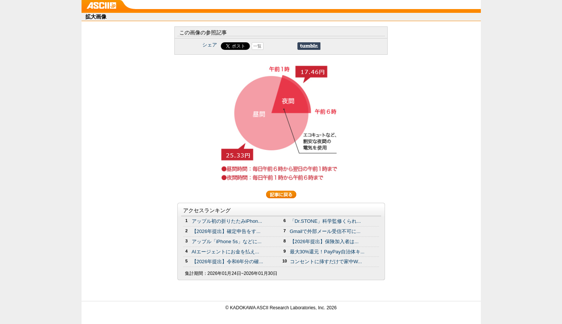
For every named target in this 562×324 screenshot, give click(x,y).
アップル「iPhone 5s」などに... (227, 241)
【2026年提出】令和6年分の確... (227, 261)
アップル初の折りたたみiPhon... (227, 221)
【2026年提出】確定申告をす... (226, 231)
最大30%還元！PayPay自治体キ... (327, 252)
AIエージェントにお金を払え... (225, 252)
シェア (209, 45)
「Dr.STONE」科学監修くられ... (325, 221)
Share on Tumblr (308, 46)
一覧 (257, 46)
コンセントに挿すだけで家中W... (326, 261)
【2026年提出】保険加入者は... (324, 241)
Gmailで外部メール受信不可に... (325, 231)
